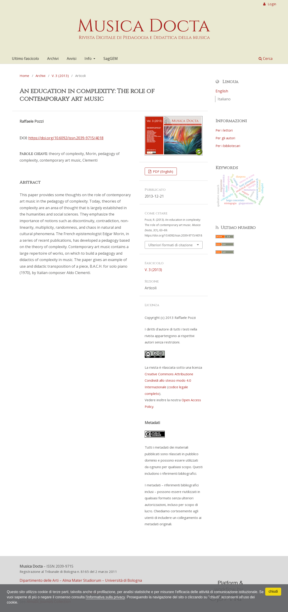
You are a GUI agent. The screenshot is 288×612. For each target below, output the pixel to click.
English (222, 91)
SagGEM (110, 58)
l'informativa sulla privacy (113, 597)
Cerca (266, 58)
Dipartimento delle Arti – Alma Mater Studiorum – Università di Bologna (81, 580)
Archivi (53, 58)
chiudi (273, 591)
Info (89, 58)
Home (24, 75)
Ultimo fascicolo (25, 58)
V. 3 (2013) (60, 75)
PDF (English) (162, 171)
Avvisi (71, 58)
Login (271, 4)
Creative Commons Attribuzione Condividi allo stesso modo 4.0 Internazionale (169, 380)
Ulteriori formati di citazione (170, 245)
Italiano (224, 99)
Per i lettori (224, 130)
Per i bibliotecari (228, 145)
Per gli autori (225, 138)
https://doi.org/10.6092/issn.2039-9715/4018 (65, 137)
